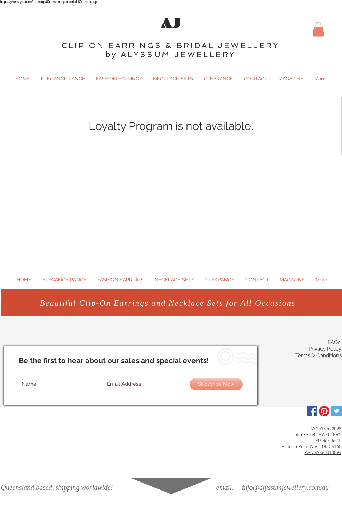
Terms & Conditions (318, 355)
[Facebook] (312, 411)
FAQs (334, 342)
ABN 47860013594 (323, 453)
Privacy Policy (325, 349)
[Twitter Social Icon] (336, 411)
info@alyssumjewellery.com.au (285, 487)
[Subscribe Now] (216, 384)
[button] (318, 29)
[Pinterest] (324, 411)
